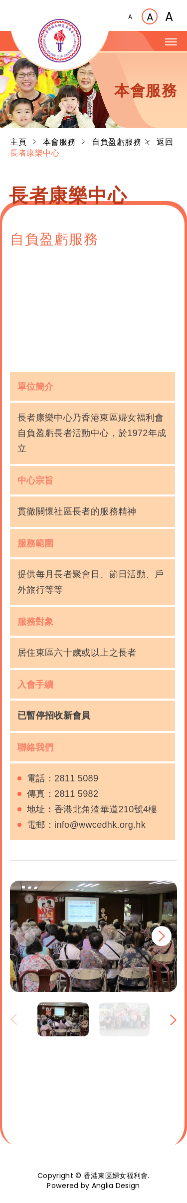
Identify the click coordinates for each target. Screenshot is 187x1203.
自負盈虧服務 (116, 142)
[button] (162, 936)
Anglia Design (116, 1186)
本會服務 (60, 142)
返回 (160, 142)
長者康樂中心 (34, 153)
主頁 (19, 142)
